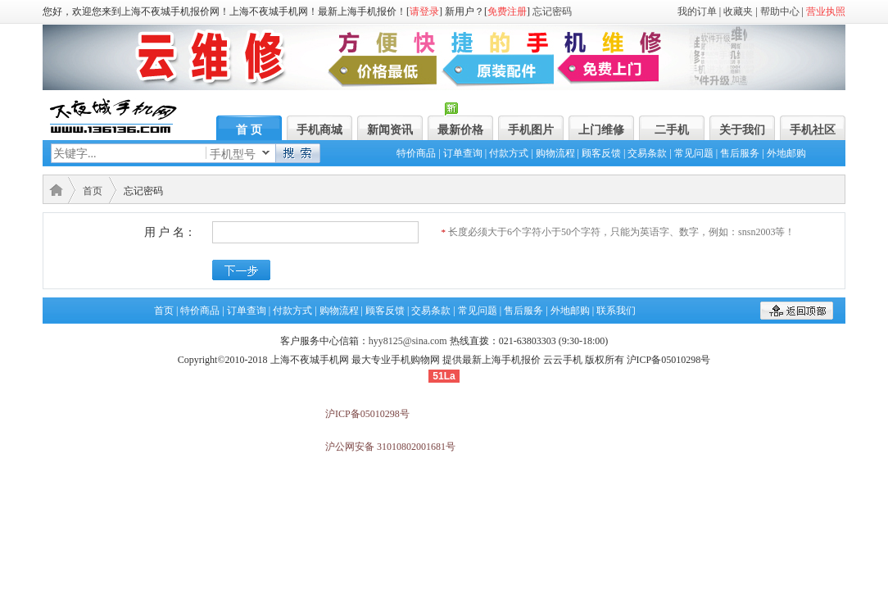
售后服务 (739, 153)
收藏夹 (738, 11)
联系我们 (616, 310)
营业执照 (825, 11)
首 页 (249, 130)
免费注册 (507, 11)
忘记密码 (552, 11)
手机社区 (813, 130)
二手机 (672, 130)
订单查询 (463, 153)
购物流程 (555, 153)
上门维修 (601, 130)
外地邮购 (786, 153)
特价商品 (416, 153)
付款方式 (508, 153)
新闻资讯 (390, 130)
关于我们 (742, 130)
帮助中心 (780, 11)
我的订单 (697, 11)
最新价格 (460, 130)
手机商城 (319, 130)
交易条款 (647, 153)
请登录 (424, 11)
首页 (92, 191)
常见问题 (694, 153)
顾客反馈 (601, 153)
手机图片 (531, 130)
